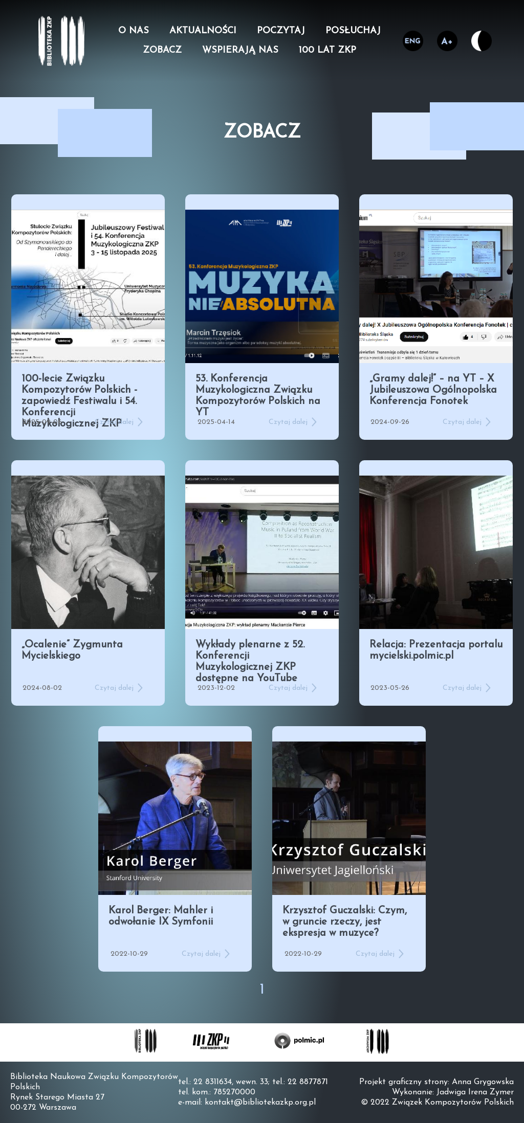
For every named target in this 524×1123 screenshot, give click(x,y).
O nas (133, 31)
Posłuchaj (353, 31)
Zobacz (162, 50)
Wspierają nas (240, 50)
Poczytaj (281, 31)
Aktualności (202, 31)
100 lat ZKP (327, 50)
